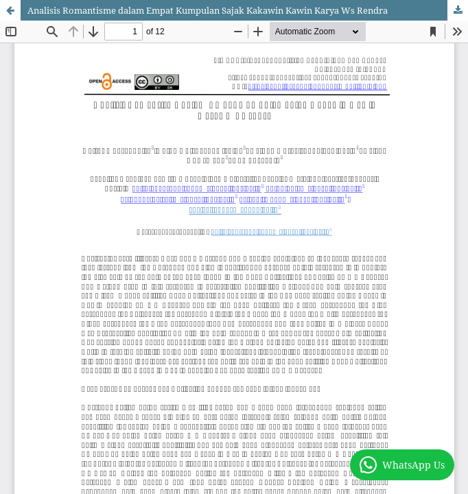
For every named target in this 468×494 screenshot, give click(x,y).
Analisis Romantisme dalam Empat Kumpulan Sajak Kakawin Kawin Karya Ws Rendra (207, 10)
